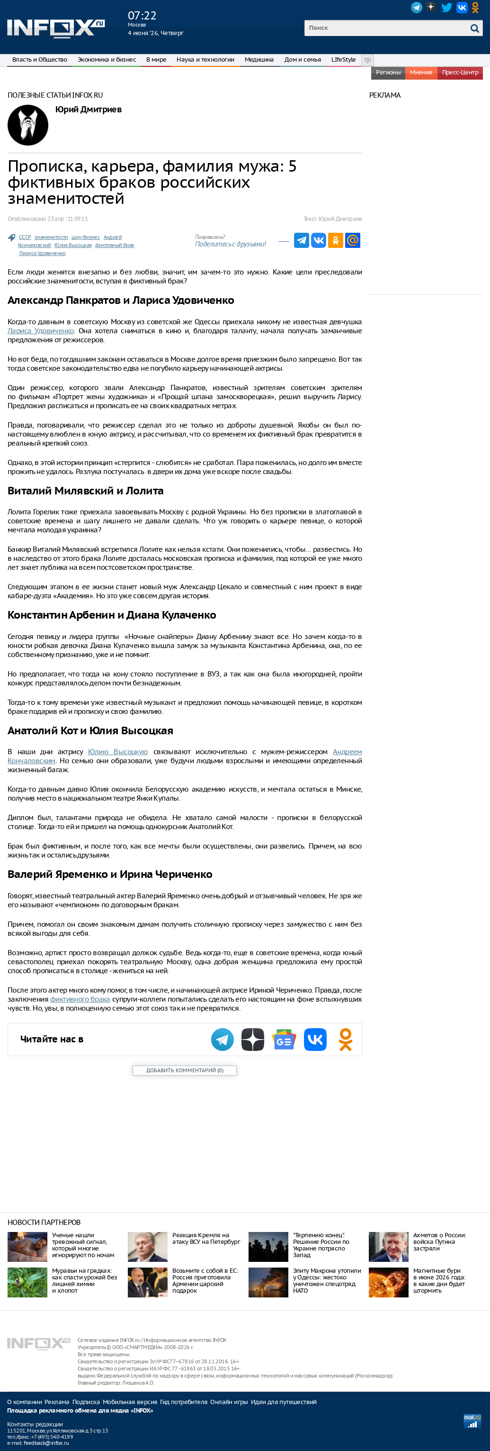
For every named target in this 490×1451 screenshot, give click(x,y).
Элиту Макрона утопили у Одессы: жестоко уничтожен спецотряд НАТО (327, 1281)
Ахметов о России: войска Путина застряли (439, 1241)
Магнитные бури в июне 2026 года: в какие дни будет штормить (439, 1281)
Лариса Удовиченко (42, 253)
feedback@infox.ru (46, 1443)
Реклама (57, 1401)
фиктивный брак (114, 245)
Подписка (86, 1401)
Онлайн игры (229, 1401)
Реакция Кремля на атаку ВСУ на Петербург (206, 1238)
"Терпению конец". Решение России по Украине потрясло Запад (321, 1245)
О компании (24, 1401)
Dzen (431, 7)
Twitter (447, 7)
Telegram (416, 7)
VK (462, 7)
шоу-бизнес (85, 237)
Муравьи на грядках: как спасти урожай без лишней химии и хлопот (84, 1281)
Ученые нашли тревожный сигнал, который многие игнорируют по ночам (83, 1245)
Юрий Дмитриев (88, 110)
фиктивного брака (80, 999)
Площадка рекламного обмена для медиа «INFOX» (80, 1410)
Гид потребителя (183, 1401)
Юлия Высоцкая (72, 245)
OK (477, 7)
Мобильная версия (130, 1401)
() (184, 1070)
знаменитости (51, 237)
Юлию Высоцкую (118, 751)
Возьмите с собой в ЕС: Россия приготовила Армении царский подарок (205, 1281)
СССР (25, 237)
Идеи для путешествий (284, 1401)
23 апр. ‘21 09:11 (67, 218)
